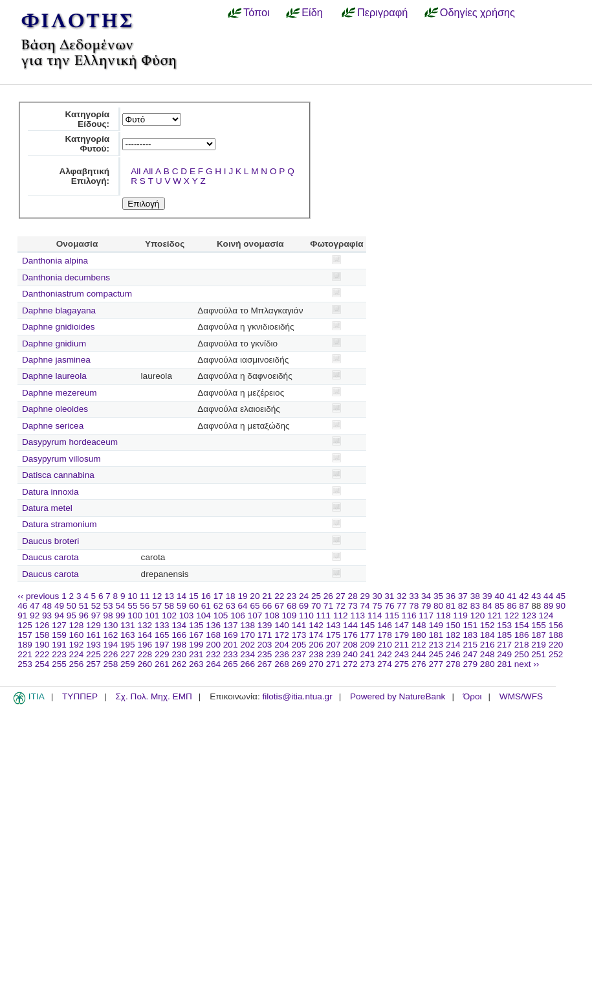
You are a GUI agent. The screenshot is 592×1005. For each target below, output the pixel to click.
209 (367, 644)
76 (389, 606)
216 (487, 644)
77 (401, 606)
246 (453, 654)
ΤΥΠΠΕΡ (80, 696)
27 (340, 596)
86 (511, 606)
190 (42, 644)
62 (218, 606)
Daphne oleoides (55, 409)
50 (71, 606)
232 (213, 654)
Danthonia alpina (55, 260)
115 (391, 615)
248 (487, 654)
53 (108, 606)
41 (511, 596)
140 (281, 625)
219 (538, 644)
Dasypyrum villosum (61, 459)
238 (316, 654)
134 (178, 625)
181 (435, 635)
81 (450, 606)
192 (76, 644)
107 (255, 615)
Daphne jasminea (56, 360)
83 (475, 606)
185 (504, 635)
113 (357, 615)
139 (265, 625)
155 (538, 625)
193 (93, 644)
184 (487, 635)
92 (34, 615)
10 (132, 596)
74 (365, 606)
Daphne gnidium (54, 343)
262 (178, 664)
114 (374, 615)
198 (178, 644)
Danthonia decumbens (66, 277)
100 (134, 615)
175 (333, 635)
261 (162, 664)
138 (247, 625)
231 (196, 654)
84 (487, 606)
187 (538, 635)
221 (24, 654)
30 (377, 596)
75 (377, 606)
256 (76, 664)
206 (316, 644)
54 (120, 606)
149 (435, 625)
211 (402, 644)
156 (556, 625)
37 (463, 596)
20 (254, 596)
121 (494, 615)
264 (213, 664)
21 (267, 596)
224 (76, 654)
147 (402, 625)
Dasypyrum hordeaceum (70, 442)
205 (299, 644)
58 (169, 606)
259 (127, 664)
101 (152, 615)
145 (367, 625)
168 (213, 635)
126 (42, 625)
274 (384, 664)
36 (450, 596)
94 (59, 615)
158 (42, 635)
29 (365, 596)
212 (418, 644)
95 (71, 615)
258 (111, 664)
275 (402, 664)
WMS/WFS (521, 696)
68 (291, 606)
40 (499, 596)
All (135, 171)
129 (93, 625)
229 (162, 654)
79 (426, 606)
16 (206, 596)
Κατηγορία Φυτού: (87, 143)
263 (196, 664)
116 (409, 615)
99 (120, 615)
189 (24, 644)
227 (127, 654)
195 (127, 644)
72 (340, 606)
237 (299, 654)
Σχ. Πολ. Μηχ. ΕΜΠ (153, 696)
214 (453, 644)
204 (281, 644)
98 (108, 615)
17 (218, 596)
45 (560, 596)
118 (443, 615)
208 (350, 644)
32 (401, 596)
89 (548, 606)
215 (470, 644)
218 (521, 644)
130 (111, 625)
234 (247, 654)
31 (389, 596)
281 (504, 664)
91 (22, 615)
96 (84, 615)
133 (162, 625)
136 (213, 625)
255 (59, 664)
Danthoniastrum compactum (77, 294)
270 (316, 664)
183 (470, 635)
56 (144, 606)
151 (470, 625)
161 (93, 635)
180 (418, 635)
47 (34, 606)
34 (426, 596)
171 (265, 635)
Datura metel (47, 508)
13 (169, 596)
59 (181, 606)
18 (231, 596)
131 (127, 625)
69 (304, 606)
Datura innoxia (50, 492)
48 (47, 606)
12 (157, 596)
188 (556, 635)
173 (299, 635)
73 (353, 606)
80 (438, 606)
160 (76, 635)
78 (414, 606)
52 (96, 606)
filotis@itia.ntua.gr (297, 696)
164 (144, 635)
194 (111, 644)
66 (267, 606)
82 (463, 606)
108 (272, 615)
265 (230, 664)
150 (453, 625)
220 (556, 644)
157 (24, 635)
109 (289, 615)
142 (316, 625)
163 (127, 635)
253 (24, 664)
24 (304, 596)
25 (316, 596)
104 (203, 615)
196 (144, 644)
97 (96, 615)
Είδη (312, 12)
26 (328, 596)
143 (333, 625)
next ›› (527, 664)
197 (162, 644)
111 (323, 615)
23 (291, 596)
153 (504, 625)
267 (265, 664)
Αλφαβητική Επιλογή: (84, 176)
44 (548, 596)
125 (24, 625)
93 (47, 615)
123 (528, 615)
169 (230, 635)
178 (384, 635)
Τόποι (256, 12)
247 (470, 654)
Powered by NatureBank (397, 696)
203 (265, 644)
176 (350, 635)
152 (487, 625)
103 (186, 615)
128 (76, 625)
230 (178, 654)
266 (247, 664)
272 (350, 664)
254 (42, 664)
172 (281, 635)
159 (59, 635)
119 (460, 615)
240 (350, 654)
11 (144, 596)
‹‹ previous (38, 596)
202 (247, 644)
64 (243, 606)
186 (521, 635)
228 (144, 654)
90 (560, 606)
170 (247, 635)
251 (538, 654)
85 (500, 606)
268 (281, 664)
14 (181, 596)
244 (418, 654)
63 (231, 606)
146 (384, 625)
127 (59, 625)
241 (367, 654)
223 (59, 654)
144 (350, 625)
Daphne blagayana (59, 310)
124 (546, 615)
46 (22, 606)
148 (418, 625)
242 (384, 654)
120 (477, 615)
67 (279, 606)
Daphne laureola (54, 376)
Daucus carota (50, 557)
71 (328, 606)
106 (237, 615)
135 (196, 625)
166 (178, 635)
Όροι (472, 696)
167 (196, 635)
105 (221, 615)
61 (206, 606)
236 (281, 654)
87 (524, 606)
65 (254, 606)
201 (230, 644)
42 (524, 596)
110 (306, 615)
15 (194, 596)
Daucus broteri (50, 541)
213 (435, 644)
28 (353, 596)
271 (333, 664)
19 (242, 596)
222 (42, 654)
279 (470, 664)
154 (521, 625)
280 (487, 664)
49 (59, 606)
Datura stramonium (59, 524)
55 (132, 606)
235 (265, 654)
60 (194, 606)
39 (487, 596)
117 (426, 615)
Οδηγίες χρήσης (477, 12)
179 (402, 635)
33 (414, 596)
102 (169, 615)
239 (333, 654)
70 (316, 606)
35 (438, 596)
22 (279, 596)
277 (435, 664)
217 (504, 644)
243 (402, 654)
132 (144, 625)
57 (157, 606)
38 (475, 596)
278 (453, 664)
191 (59, 644)
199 (196, 644)
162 (111, 635)
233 (230, 654)
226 (111, 654)
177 (367, 635)
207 (333, 644)
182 (453, 635)
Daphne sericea (52, 426)
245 (435, 654)
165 (162, 635)
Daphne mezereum (59, 393)
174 (316, 635)
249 (504, 654)
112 (340, 615)
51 (84, 606)
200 (213, 644)
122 (512, 615)
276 (418, 664)
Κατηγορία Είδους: (87, 119)
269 (299, 664)
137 (230, 625)
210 (384, 644)
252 (556, 654)
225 (93, 654)
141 (299, 625)
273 (367, 664)
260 (144, 664)
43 (536, 596)
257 (93, 664)
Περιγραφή (382, 12)
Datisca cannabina (58, 475)
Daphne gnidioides (58, 327)
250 (521, 654)
